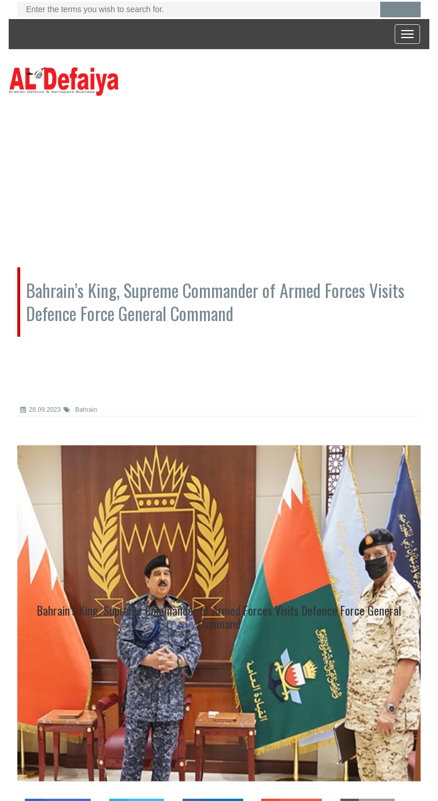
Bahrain (80, 409)
